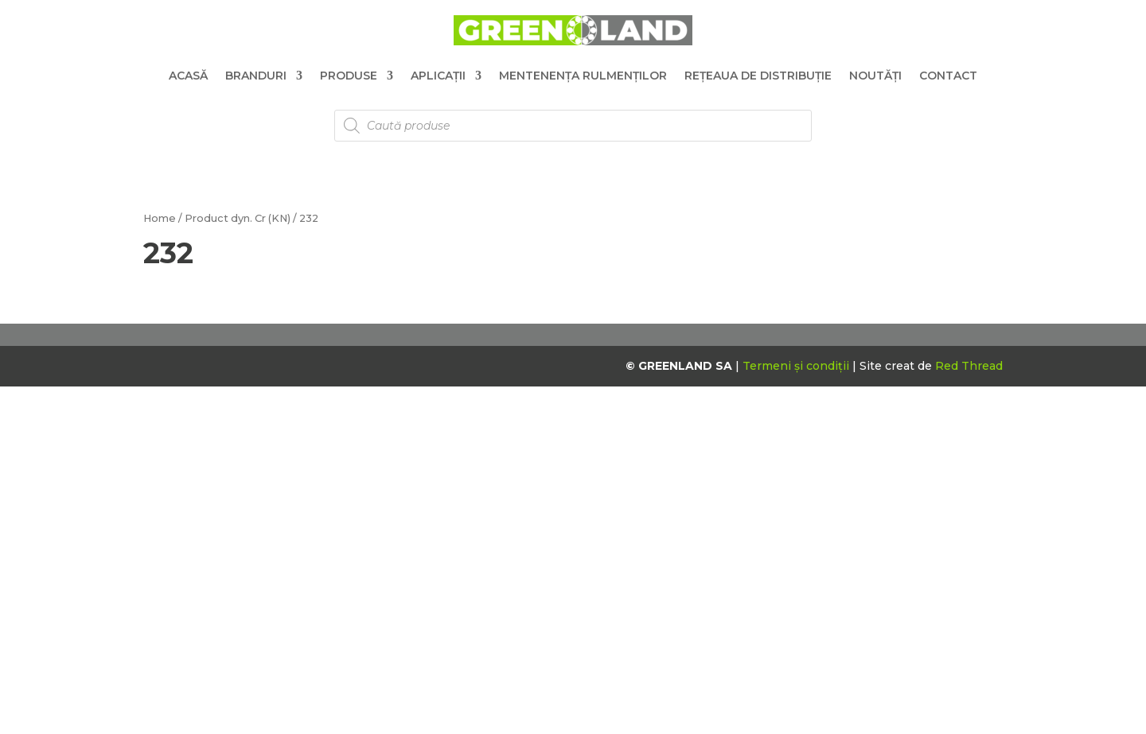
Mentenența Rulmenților (583, 75)
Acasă (188, 75)
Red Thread (969, 366)
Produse (348, 75)
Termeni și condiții (797, 366)
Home (159, 218)
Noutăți (875, 75)
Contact (948, 75)
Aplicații (438, 75)
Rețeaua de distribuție (758, 75)
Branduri (255, 75)
